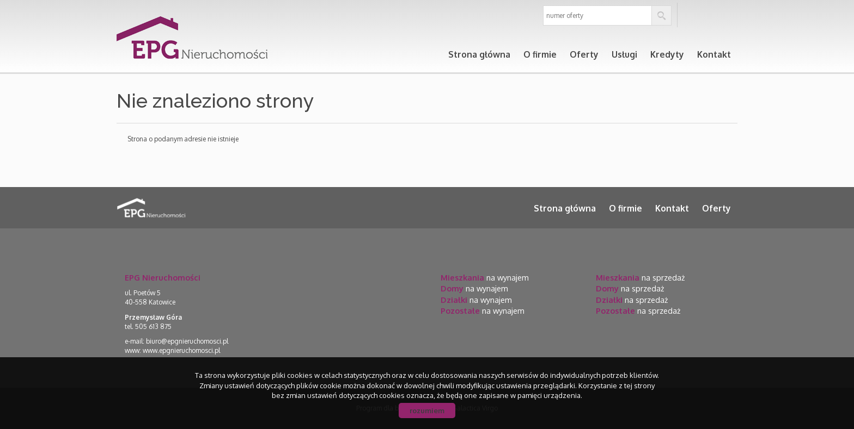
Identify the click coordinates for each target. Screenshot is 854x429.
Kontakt (714, 54)
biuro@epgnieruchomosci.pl (187, 341)
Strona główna (479, 54)
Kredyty (667, 54)
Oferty (584, 54)
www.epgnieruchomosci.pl (181, 350)
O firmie (540, 54)
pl (696, 15)
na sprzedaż (640, 277)
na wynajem (485, 277)
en (723, 15)
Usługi (624, 54)
